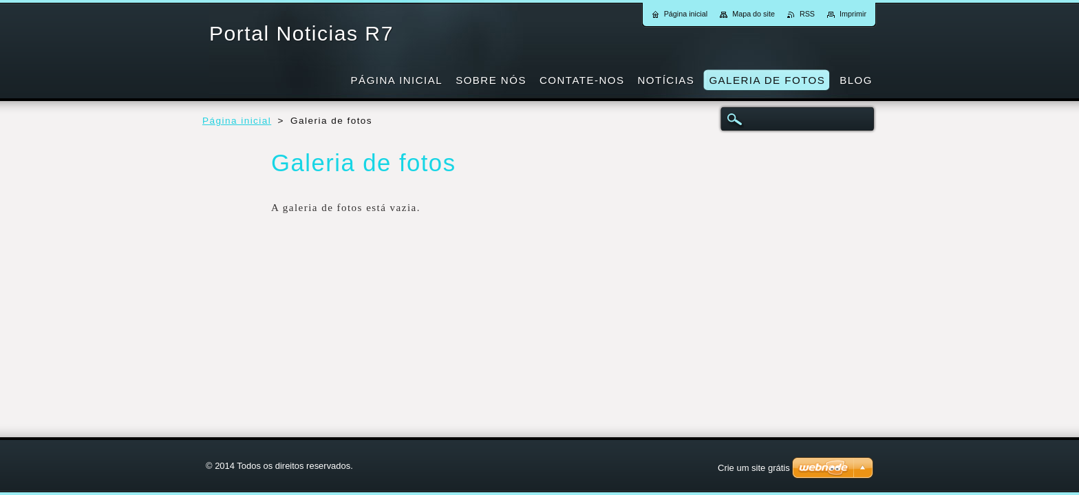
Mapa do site (753, 14)
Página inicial (236, 121)
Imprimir (853, 14)
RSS (807, 14)
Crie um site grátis (754, 468)
